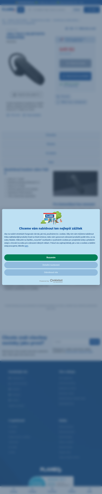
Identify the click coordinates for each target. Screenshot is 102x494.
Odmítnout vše (51, 272)
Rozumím (51, 257)
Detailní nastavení (51, 265)
